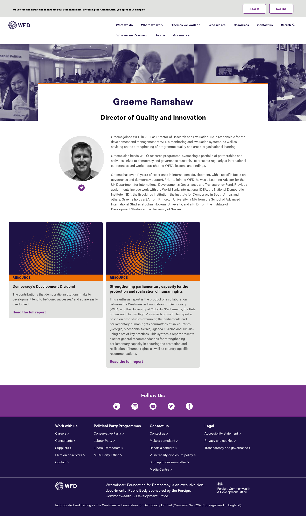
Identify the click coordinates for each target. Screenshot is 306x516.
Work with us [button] (66, 425)
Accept (254, 9)
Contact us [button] (159, 425)
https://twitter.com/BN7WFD (81, 187)
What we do (124, 25)
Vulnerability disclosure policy (171, 455)
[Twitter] (171, 406)
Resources (241, 25)
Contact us (265, 25)
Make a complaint (162, 440)
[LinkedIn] (116, 406)
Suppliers (62, 448)
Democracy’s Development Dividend (44, 286)
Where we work (152, 25)
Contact (61, 462)
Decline (281, 9)
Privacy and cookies (218, 440)
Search (286, 25)
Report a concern (162, 448)
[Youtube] (153, 406)
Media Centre (159, 469)
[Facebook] (189, 406)
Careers (61, 433)
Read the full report (29, 311)
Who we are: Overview (132, 35)
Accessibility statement (221, 433)
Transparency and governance (226, 448)
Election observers (68, 455)
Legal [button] (209, 425)
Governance (181, 35)
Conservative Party (107, 433)
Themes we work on (186, 25)
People (160, 35)
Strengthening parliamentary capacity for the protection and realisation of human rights (149, 289)
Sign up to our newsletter (168, 462)
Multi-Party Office (106, 455)
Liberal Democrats (107, 448)
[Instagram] (134, 406)
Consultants (64, 440)
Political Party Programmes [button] (117, 425)
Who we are (217, 25)
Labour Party (103, 440)
